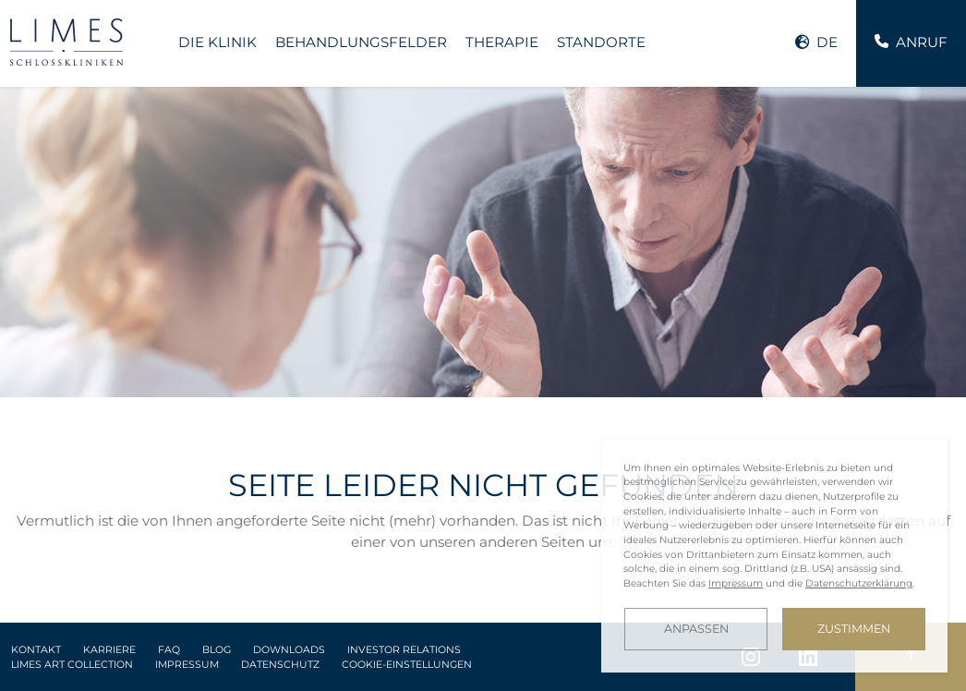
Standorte (601, 42)
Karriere (109, 650)
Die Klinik (217, 42)
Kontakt (36, 650)
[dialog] (774, 556)
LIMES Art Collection (72, 665)
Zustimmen (853, 629)
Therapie (501, 42)
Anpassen (696, 629)
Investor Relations (404, 650)
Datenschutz (280, 665)
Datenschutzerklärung (858, 583)
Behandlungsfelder (361, 42)
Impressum (187, 665)
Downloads (289, 650)
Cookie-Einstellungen (407, 665)
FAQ (169, 650)
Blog (216, 650)
